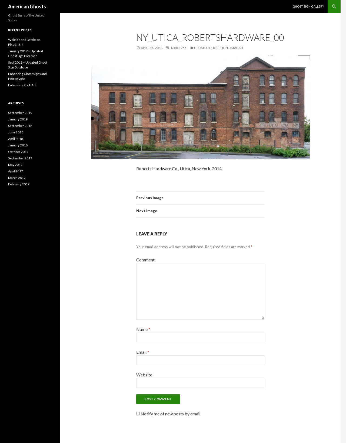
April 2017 (15, 171)
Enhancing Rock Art (22, 85)
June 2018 (15, 132)
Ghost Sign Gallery (308, 6)
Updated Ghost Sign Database (219, 48)
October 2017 (18, 152)
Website (144, 374)
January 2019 (18, 119)
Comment (145, 259)
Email (142, 352)
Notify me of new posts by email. (171, 413)
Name (143, 329)
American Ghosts (27, 6)
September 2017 (20, 158)
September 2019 (20, 113)
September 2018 (20, 126)
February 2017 (18, 184)
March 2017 (17, 178)
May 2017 (15, 165)
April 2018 (15, 139)
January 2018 (18, 145)
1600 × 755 (178, 48)
